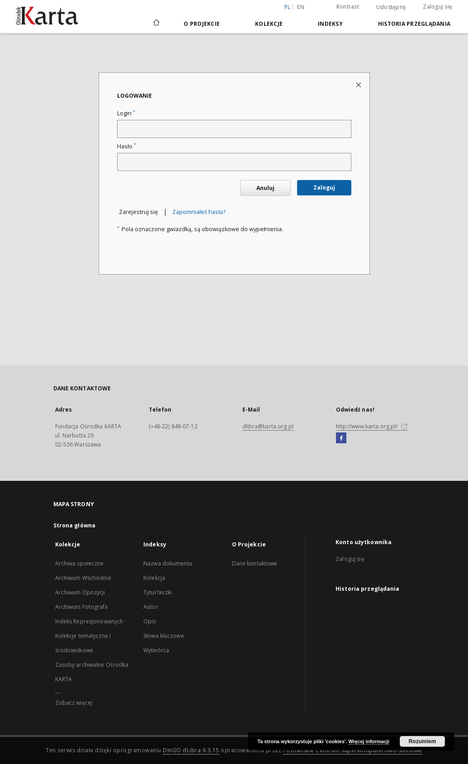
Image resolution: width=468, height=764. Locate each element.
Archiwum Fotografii (81, 607)
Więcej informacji (369, 741)
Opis (149, 621)
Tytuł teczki (157, 592)
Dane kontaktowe (255, 563)
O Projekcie (202, 24)
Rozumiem (422, 741)
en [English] (300, 7)
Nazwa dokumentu (167, 563)
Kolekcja (154, 578)
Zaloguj (324, 187)
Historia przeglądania (414, 24)
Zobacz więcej (74, 703)
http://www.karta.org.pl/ (372, 426)
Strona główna (74, 525)
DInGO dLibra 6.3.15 (191, 750)
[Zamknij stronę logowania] (359, 84)
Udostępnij (391, 7)
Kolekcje (269, 24)
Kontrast (347, 6)
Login (126, 113)
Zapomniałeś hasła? (199, 212)
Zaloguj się (437, 6)
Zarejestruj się (138, 212)
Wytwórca (156, 650)
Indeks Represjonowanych (89, 621)
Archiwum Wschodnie (83, 578)
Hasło (126, 146)
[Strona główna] (156, 23)
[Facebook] (341, 438)
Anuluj (265, 188)
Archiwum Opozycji (80, 592)
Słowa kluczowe (163, 636)
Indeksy (330, 24)
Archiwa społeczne (79, 563)
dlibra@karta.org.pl (267, 426)
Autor (150, 607)
